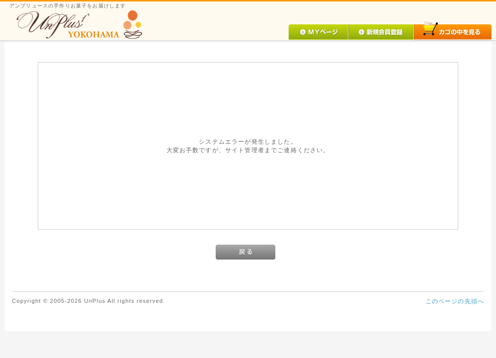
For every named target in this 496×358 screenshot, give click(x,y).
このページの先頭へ (454, 301)
